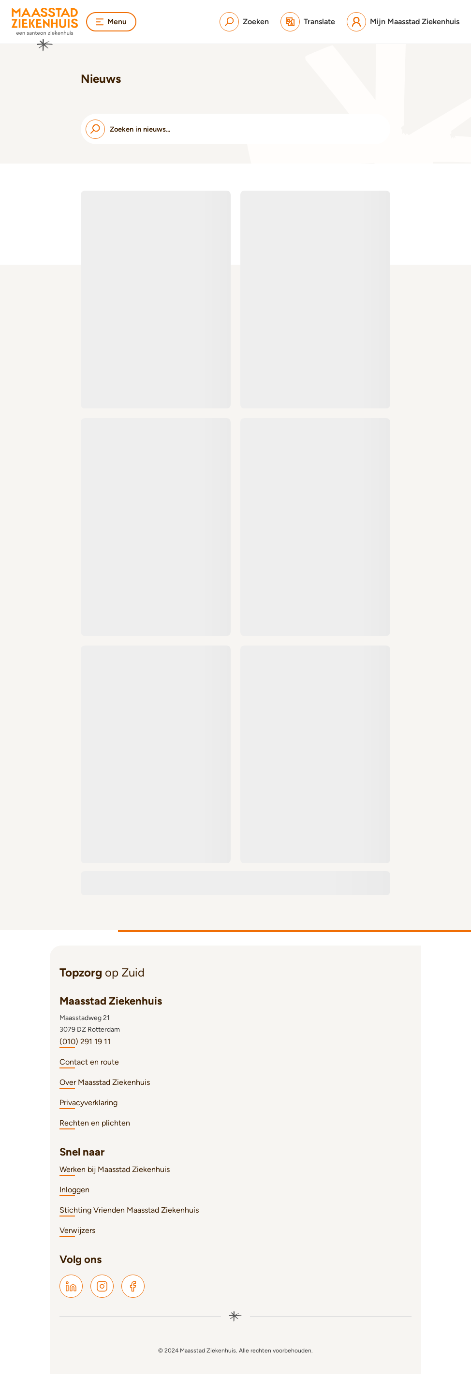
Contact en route (89, 1070)
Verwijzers (77, 1238)
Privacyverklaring (88, 1110)
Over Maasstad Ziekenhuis (104, 1090)
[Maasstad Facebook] (133, 1294)
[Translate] (307, 21)
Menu (112, 21)
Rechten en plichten (94, 1131)
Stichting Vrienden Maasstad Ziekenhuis (129, 1218)
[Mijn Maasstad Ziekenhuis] (403, 21)
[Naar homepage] (45, 29)
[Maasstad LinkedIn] (71, 1294)
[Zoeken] (244, 21)
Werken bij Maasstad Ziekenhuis (114, 1177)
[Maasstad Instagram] (102, 1294)
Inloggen (74, 1197)
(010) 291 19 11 (85, 1049)
